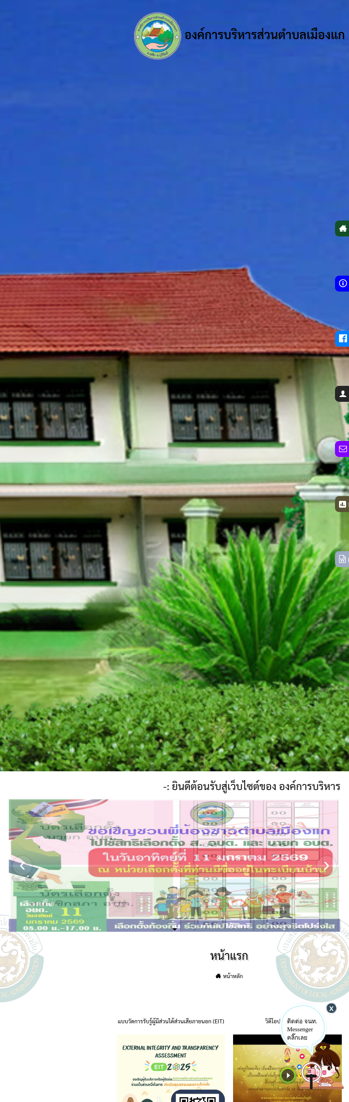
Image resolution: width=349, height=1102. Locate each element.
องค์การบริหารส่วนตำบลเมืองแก (239, 36)
